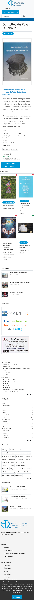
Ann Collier (5, 383)
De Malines (5, 438)
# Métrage (14, 149)
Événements (7, 568)
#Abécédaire (14, 450)
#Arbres (4, 459)
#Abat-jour (5, 450)
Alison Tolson (5, 375)
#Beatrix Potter (20, 466)
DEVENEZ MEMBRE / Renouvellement (14, 553)
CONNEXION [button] (8, 8)
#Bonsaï (19, 472)
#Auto (28, 459)
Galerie (6, 571)
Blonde (3, 412)
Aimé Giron (5, 371)
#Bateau (4, 466)
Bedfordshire (5, 406)
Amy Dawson (5, 377)
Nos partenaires (8, 550)
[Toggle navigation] (3, 19)
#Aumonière (20, 459)
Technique (24, 242)
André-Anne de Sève (8, 379)
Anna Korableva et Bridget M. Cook (12, 390)
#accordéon (5, 453)
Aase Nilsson (5, 367)
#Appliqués (19, 456)
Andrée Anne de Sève (8, 381)
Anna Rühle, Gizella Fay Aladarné (12, 392)
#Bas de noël (23, 462)
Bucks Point (24, 201)
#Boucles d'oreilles (8, 475)
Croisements (5, 431)
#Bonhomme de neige (9, 472)
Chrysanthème (6, 424)
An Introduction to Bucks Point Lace (25, 206)
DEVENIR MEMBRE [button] (10, 12)
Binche (3, 410)
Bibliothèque (7, 574)
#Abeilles (23, 450)
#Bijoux (12, 469)
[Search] (11, 16)
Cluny (3, 426)
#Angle (4, 456)
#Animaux (11, 456)
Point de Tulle (8, 34)
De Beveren (5, 435)
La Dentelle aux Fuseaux (25, 246)
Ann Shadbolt (5, 388)
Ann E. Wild (5, 386)
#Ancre (23, 453)
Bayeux (3, 403)
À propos (6, 547)
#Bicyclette (5, 469)
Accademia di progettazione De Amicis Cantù (15, 369)
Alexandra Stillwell (7, 373)
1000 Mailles (5, 362)
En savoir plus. (17, 592)
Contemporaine (6, 428)
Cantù (3, 417)
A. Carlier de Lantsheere (9, 364)
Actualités (6, 565)
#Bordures (27, 472)
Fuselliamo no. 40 (8, 205)
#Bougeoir (18, 475)
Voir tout (30, 395)
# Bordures (6, 149)
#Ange (29, 453)
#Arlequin (12, 459)
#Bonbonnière (26, 469)
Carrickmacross (6, 419)
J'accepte (17, 597)
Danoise (4, 433)
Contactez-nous (8, 556)
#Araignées (28, 456)
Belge (3, 408)
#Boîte (19, 469)
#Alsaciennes (15, 453)
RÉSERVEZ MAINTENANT (10, 164)
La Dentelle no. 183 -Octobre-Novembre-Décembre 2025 (7, 246)
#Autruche (5, 462)
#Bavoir (11, 466)
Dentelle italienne (9, 202)
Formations (7, 577)
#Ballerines (13, 462)
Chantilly (4, 422)
